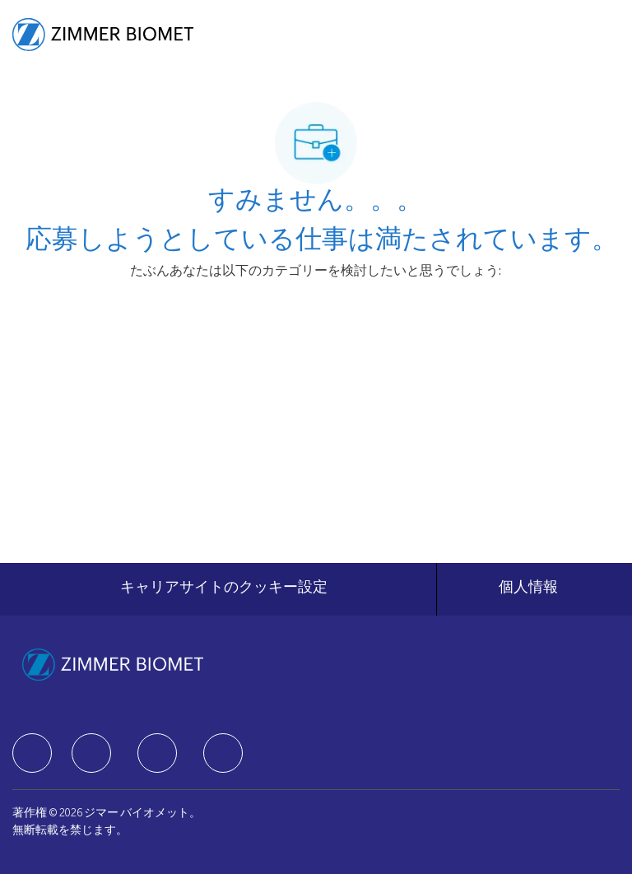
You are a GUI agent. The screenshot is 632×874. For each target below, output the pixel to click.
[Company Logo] (102, 35)
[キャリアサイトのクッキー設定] (224, 589)
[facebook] (32, 753)
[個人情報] (528, 589)
